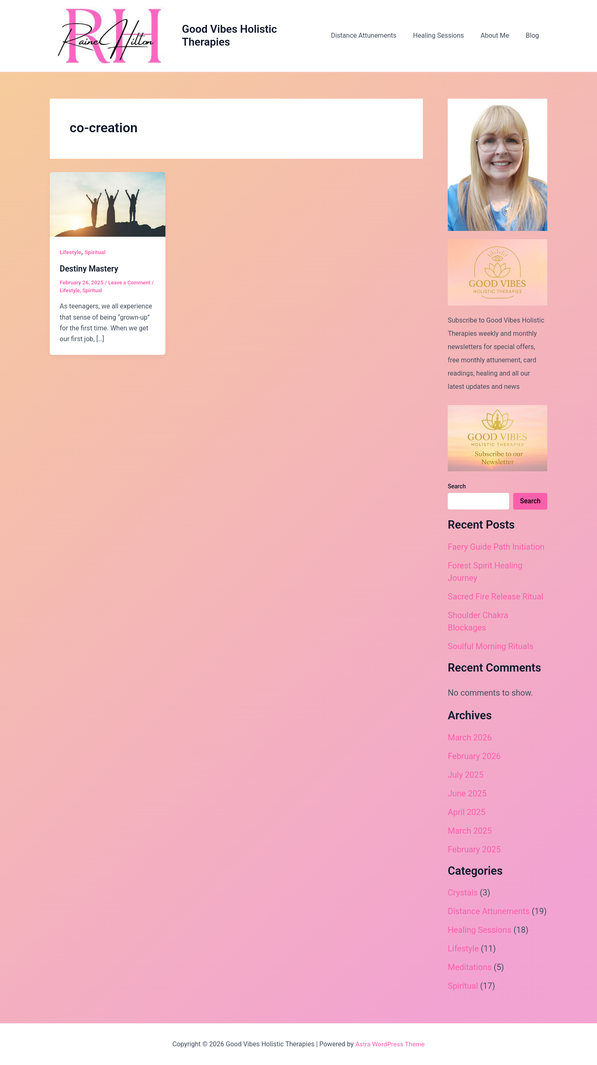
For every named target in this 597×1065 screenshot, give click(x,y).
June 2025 (467, 796)
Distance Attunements (375, 37)
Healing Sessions (446, 37)
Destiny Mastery (90, 272)
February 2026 (474, 759)
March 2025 (470, 834)
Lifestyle (71, 255)
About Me (499, 37)
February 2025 (474, 852)
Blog (534, 37)
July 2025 (465, 778)
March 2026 (470, 740)
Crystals (463, 895)
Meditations (470, 970)
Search (457, 489)
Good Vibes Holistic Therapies (235, 37)
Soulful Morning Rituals (491, 649)
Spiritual (96, 255)
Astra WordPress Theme (389, 1044)
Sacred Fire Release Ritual (495, 599)
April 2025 (466, 815)
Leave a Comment (130, 285)
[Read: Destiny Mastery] (107, 207)
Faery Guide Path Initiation (496, 550)
